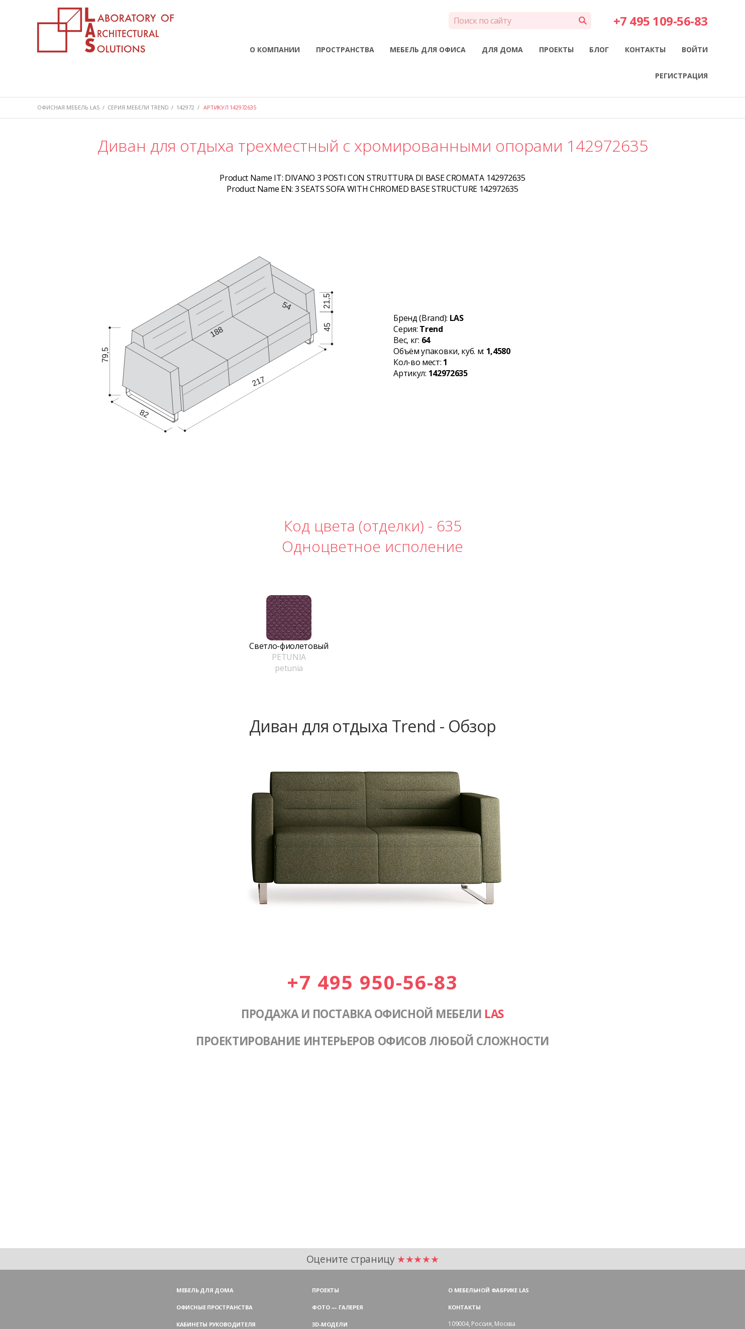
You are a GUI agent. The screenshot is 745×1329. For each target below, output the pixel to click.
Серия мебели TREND (138, 107)
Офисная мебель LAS (68, 107)
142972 (185, 107)
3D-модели (329, 1324)
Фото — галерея (337, 1307)
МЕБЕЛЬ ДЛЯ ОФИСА (428, 49)
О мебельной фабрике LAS (488, 1290)
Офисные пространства (214, 1307)
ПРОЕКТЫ (556, 49)
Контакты (464, 1307)
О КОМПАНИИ (275, 49)
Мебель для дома (205, 1290)
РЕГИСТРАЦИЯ (681, 75)
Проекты (325, 1290)
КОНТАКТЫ (645, 49)
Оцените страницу (372, 1259)
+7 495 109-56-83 (660, 21)
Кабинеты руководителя (216, 1324)
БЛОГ (599, 49)
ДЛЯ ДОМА (502, 49)
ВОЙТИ (695, 49)
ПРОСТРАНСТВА (345, 49)
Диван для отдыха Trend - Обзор (372, 726)
